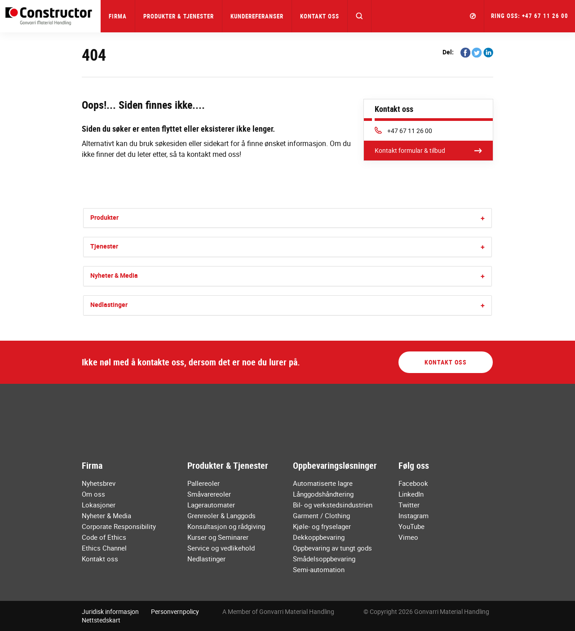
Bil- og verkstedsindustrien (332, 504)
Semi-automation (319, 569)
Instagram (413, 515)
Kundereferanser (256, 16)
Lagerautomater (211, 504)
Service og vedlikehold (221, 547)
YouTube (411, 526)
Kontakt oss (319, 16)
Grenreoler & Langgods (221, 515)
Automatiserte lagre (323, 483)
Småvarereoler (209, 493)
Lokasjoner (98, 504)
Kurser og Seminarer (217, 537)
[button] (360, 16)
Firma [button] (118, 16)
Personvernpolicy (175, 611)
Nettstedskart (101, 620)
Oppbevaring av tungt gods (332, 547)
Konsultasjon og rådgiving (226, 526)
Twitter (409, 504)
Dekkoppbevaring (319, 537)
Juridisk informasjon (110, 611)
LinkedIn (411, 493)
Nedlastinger (109, 304)
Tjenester (104, 246)
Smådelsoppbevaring (324, 558)
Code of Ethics (104, 537)
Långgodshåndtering (323, 493)
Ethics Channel (104, 547)
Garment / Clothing (321, 515)
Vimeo (408, 537)
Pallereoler (203, 483)
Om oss (93, 493)
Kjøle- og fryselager (322, 526)
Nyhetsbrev (98, 483)
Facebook (413, 483)
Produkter (104, 217)
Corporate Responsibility (119, 526)
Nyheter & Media (114, 275)
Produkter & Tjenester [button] (178, 16)
